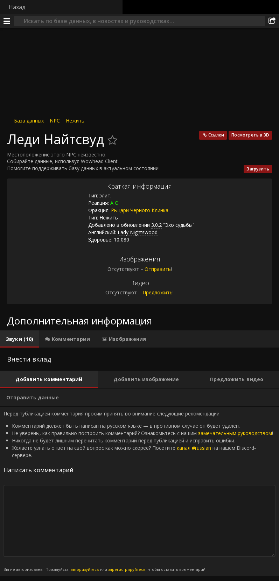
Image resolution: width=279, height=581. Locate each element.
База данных (29, 120)
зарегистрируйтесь (127, 569)
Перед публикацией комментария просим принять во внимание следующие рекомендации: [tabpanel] (139, 491)
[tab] (19, 339)
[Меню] (7, 21)
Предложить (157, 292)
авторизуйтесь (85, 569)
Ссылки (216, 135)
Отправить (158, 269)
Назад (17, 7)
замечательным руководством (235, 433)
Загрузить (257, 169)
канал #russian (194, 447)
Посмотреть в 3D (250, 135)
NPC (55, 120)
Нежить (75, 120)
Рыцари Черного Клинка (139, 210)
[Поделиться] (272, 21)
